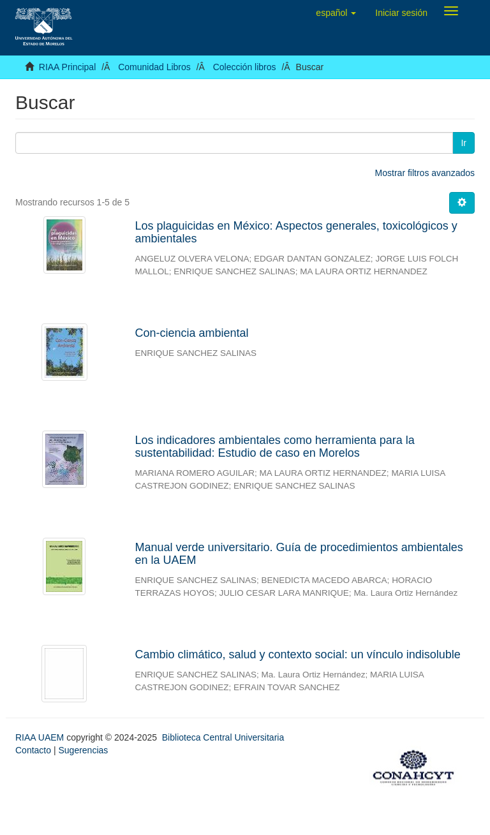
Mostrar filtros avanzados (425, 173)
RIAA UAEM (40, 737)
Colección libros (244, 67)
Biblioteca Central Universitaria (223, 737)
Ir (463, 143)
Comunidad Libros (154, 67)
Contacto (33, 750)
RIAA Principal (67, 67)
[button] (336, 13)
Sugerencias (83, 750)
